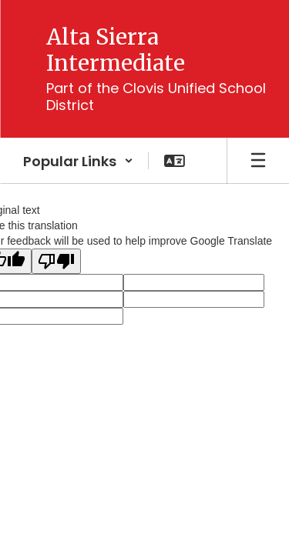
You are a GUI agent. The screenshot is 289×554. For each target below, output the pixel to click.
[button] (78, 161)
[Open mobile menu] (258, 161)
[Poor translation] (56, 261)
